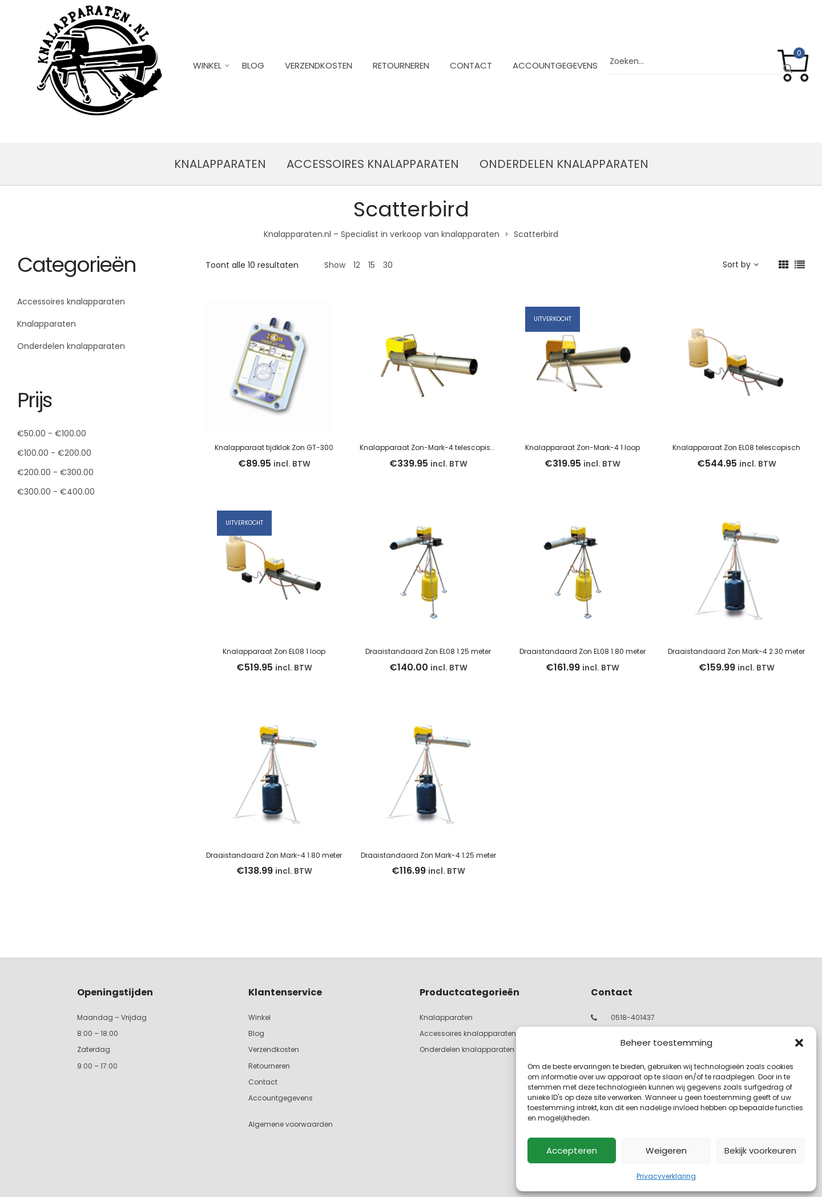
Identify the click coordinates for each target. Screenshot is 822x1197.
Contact (471, 65)
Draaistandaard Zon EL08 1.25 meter (428, 651)
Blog (253, 65)
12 (356, 265)
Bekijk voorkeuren (760, 1150)
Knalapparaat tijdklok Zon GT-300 (274, 447)
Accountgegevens (555, 65)
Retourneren (401, 65)
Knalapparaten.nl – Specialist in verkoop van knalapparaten (381, 234)
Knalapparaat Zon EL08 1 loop (274, 651)
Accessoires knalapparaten (373, 164)
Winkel (207, 65)
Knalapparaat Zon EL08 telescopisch (736, 447)
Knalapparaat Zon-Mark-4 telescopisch (429, 447)
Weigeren (666, 1150)
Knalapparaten (220, 164)
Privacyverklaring (666, 1176)
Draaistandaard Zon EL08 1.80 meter (582, 651)
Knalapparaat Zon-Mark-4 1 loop (582, 447)
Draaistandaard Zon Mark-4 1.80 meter (274, 855)
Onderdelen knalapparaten (564, 164)
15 (371, 265)
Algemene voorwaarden (290, 1124)
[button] (799, 1043)
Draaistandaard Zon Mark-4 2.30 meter (736, 651)
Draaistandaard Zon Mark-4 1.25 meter (428, 855)
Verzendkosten (318, 65)
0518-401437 (633, 1017)
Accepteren (571, 1150)
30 (388, 265)
